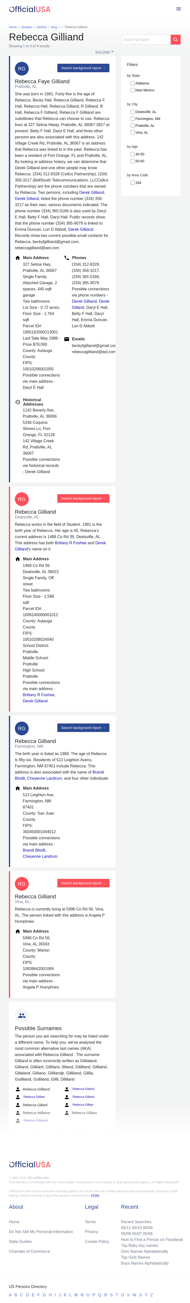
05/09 (148, 1228)
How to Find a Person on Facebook (152, 1239)
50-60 (140, 161)
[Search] (146, 40)
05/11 (126, 1228)
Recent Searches (136, 1222)
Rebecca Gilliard (79, 1097)
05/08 (126, 1234)
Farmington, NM (148, 118)
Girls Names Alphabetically (144, 1251)
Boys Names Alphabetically (145, 1263)
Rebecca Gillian (78, 1105)
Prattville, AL (145, 125)
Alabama (142, 83)
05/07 (137, 1234)
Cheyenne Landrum (44, 778)
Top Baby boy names (139, 1245)
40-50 (140, 154)
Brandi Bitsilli (34, 850)
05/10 (137, 1228)
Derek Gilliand (91, 192)
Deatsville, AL (146, 112)
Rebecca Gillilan (30, 1097)
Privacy (91, 1232)
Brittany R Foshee (71, 543)
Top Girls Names (135, 1257)
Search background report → (83, 68)
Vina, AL (142, 132)
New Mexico (145, 90)
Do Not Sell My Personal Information (41, 1232)
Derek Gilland (27, 199)
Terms (90, 1222)
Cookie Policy (97, 1241)
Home (14, 1222)
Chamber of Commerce (29, 1251)
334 (138, 183)
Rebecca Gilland (79, 1089)
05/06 (148, 1234)
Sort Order (102, 52)
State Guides (20, 1241)
